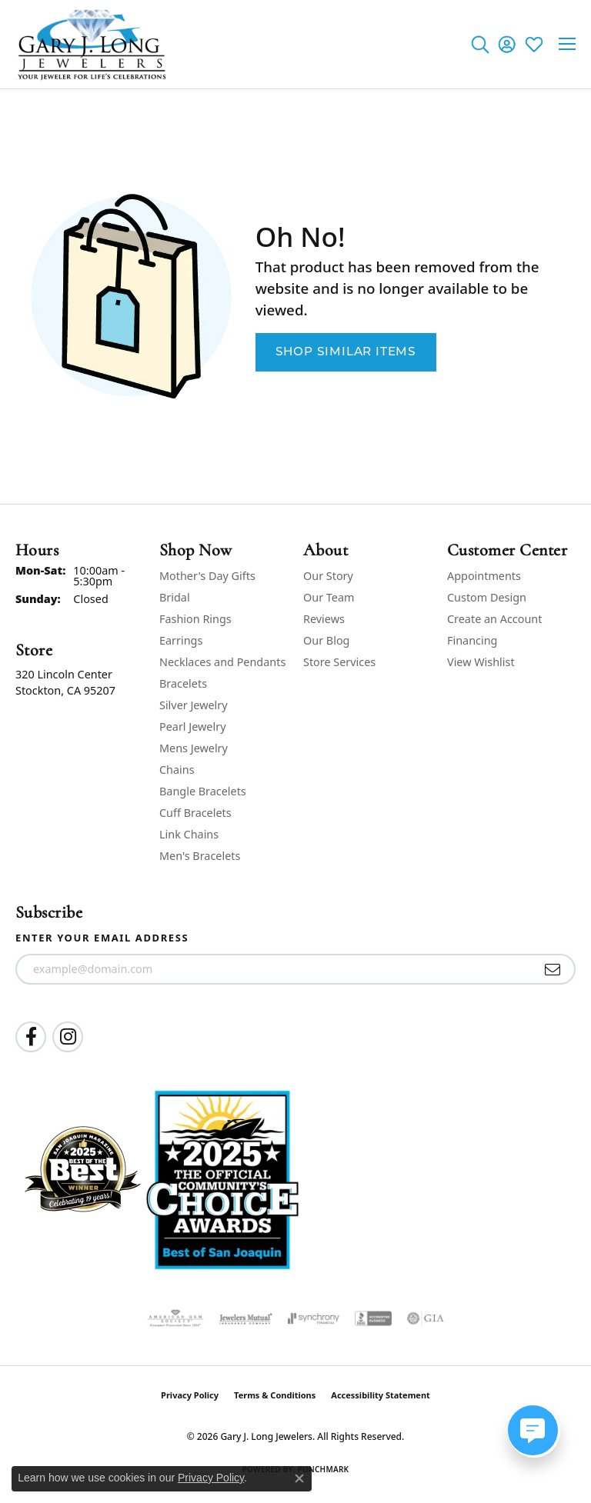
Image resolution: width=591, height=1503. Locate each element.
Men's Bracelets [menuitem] (199, 855)
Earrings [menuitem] (180, 640)
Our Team (328, 597)
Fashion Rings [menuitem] (195, 619)
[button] (479, 43)
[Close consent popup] (299, 1478)
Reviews (324, 619)
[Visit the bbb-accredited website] (373, 1318)
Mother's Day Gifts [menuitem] (207, 575)
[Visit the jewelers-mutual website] (245, 1318)
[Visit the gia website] (425, 1318)
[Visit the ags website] (175, 1318)
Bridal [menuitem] (174, 597)
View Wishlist (481, 662)
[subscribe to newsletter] (553, 969)
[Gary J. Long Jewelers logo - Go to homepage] (92, 44)
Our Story (328, 575)
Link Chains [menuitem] (189, 834)
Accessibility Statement (380, 1395)
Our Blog (326, 640)
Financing (472, 640)
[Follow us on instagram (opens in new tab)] (67, 1036)
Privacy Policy (190, 1395)
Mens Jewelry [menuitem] (193, 748)
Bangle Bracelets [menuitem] (202, 791)
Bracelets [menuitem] (183, 683)
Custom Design (486, 597)
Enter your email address (102, 938)
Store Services (339, 662)
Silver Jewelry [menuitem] (193, 705)
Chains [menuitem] (177, 769)
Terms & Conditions (275, 1395)
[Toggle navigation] (567, 43)
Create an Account (494, 619)
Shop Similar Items (345, 352)
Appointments (484, 575)
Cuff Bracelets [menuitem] (195, 812)
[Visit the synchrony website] (313, 1318)
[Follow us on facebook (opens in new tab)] (30, 1036)
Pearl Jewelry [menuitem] (192, 726)
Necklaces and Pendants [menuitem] (222, 662)
